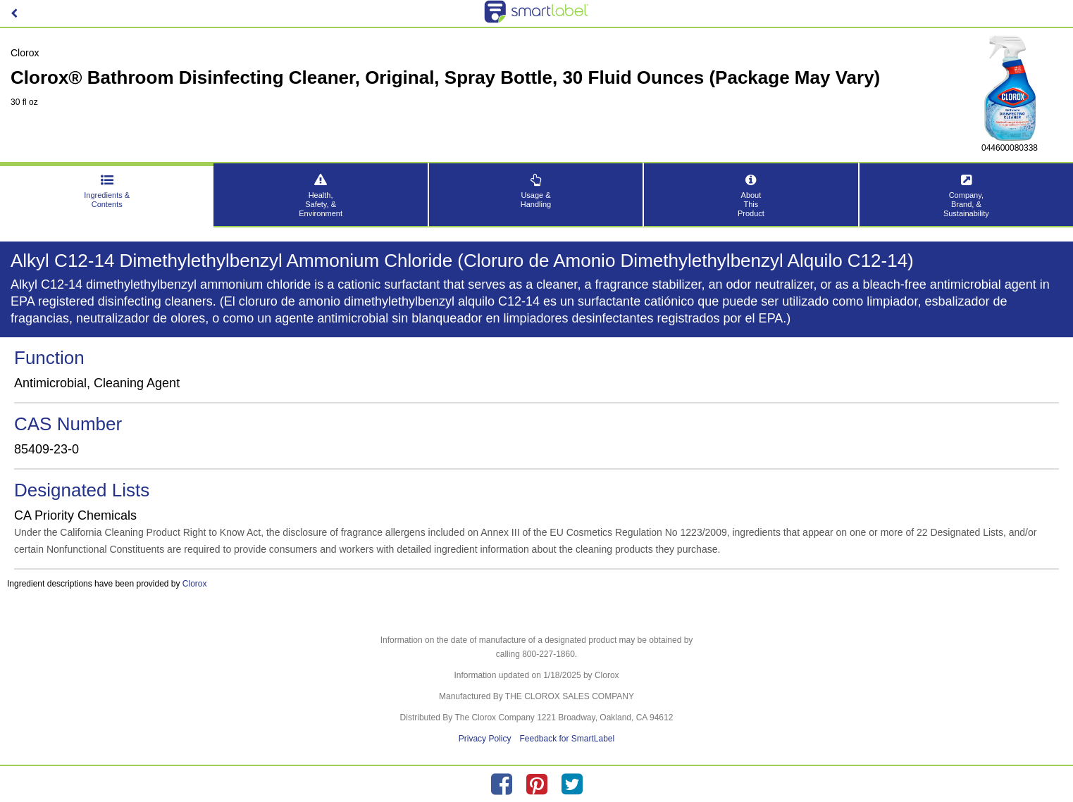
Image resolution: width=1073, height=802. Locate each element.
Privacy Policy (485, 739)
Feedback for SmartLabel (566, 739)
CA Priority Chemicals (75, 515)
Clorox (194, 584)
